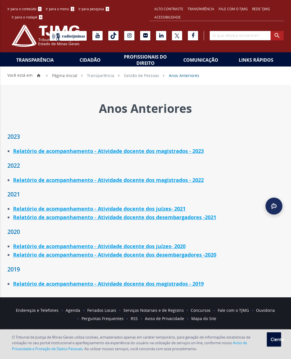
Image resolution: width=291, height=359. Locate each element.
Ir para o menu (60, 9)
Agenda (73, 310)
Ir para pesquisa (93, 9)
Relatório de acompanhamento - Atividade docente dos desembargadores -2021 (114, 217)
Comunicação (200, 60)
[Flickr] (145, 35)
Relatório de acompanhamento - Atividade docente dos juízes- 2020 (99, 246)
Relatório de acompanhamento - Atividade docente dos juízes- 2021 (99, 208)
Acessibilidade (167, 17)
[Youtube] (97, 35)
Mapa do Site (203, 318)
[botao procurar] (277, 35)
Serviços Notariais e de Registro (153, 310)
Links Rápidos (256, 60)
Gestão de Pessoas (141, 75)
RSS (134, 318)
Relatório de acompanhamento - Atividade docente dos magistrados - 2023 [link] (108, 151)
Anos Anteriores (184, 75)
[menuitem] (24, 9)
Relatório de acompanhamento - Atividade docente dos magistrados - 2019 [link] (108, 283)
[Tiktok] (113, 35)
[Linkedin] (161, 35)
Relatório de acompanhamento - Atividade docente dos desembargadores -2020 (114, 254)
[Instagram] (129, 35)
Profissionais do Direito (145, 60)
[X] (177, 35)
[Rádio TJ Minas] (68, 36)
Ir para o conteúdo (24, 9)
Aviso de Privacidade (164, 318)
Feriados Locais (101, 310)
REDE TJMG (261, 9)
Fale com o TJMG (233, 9)
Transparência (201, 9)
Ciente (276, 339)
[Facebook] (193, 35)
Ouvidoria (265, 310)
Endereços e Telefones (37, 310)
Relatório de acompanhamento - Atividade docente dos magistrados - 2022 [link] (108, 180)
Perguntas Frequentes (103, 318)
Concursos (201, 310)
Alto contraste (168, 9)
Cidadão (90, 60)
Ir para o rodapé (27, 17)
